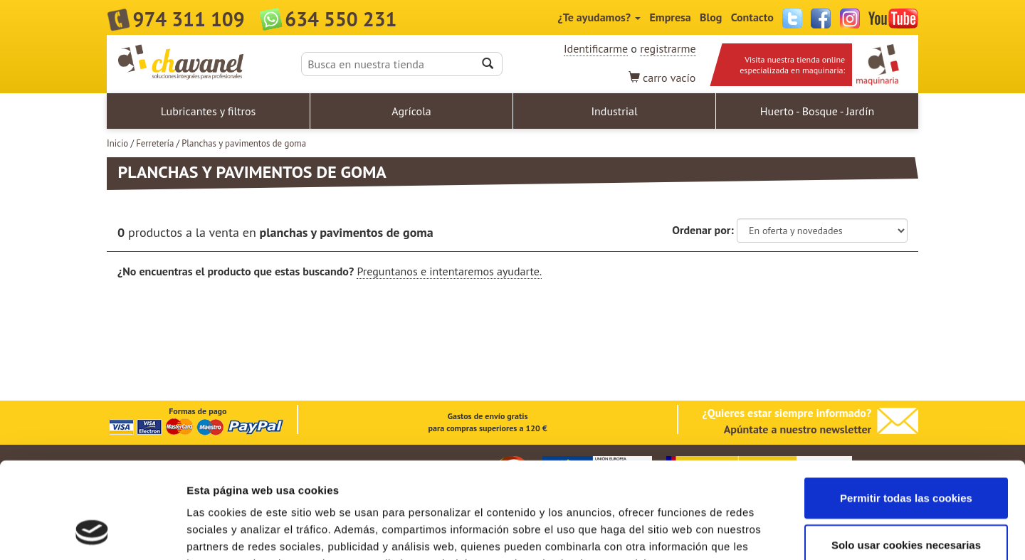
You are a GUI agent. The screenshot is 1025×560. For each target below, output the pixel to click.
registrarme (667, 48)
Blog (711, 17)
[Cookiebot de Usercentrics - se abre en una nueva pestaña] (92, 532)
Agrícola (411, 111)
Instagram (850, 18)
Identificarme (596, 48)
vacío (662, 77)
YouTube (893, 18)
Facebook (821, 18)
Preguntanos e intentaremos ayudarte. (449, 271)
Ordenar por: (703, 230)
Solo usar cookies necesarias (906, 456)
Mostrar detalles (764, 532)
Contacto (752, 17)
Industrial (614, 111)
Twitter (792, 18)
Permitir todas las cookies (906, 409)
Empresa (669, 17)
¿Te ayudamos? (599, 17)
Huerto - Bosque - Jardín (817, 111)
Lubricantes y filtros (208, 111)
